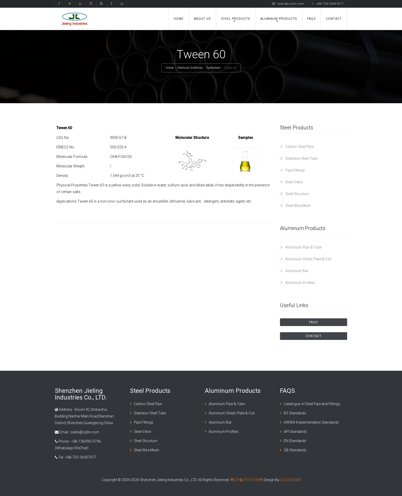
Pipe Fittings (295, 170)
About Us (202, 19)
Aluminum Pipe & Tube (303, 247)
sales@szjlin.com (288, 3)
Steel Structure (297, 194)
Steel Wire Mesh (298, 206)
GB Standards (295, 450)
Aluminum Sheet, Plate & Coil (308, 259)
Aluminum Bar (296, 271)
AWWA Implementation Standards (311, 422)
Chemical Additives (190, 68)
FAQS (311, 19)
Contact (334, 19)
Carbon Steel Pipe (299, 147)
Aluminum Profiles (300, 283)
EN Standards (295, 441)
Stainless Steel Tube (301, 158)
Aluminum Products (278, 19)
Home (179, 19)
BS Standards (295, 413)
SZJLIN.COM (290, 480)
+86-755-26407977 (328, 3)
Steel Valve (294, 182)
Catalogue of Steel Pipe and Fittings (312, 404)
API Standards (295, 432)
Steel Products (235, 19)
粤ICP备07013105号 (246, 480)
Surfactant (213, 68)
